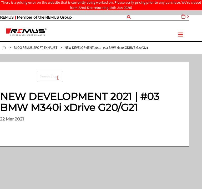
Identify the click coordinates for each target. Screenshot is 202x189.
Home (4, 47)
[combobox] (50, 76)
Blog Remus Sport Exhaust (35, 47)
